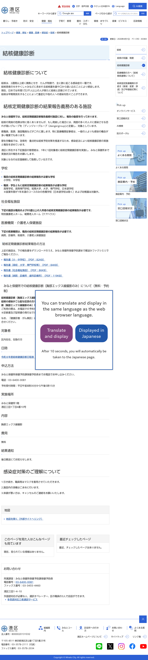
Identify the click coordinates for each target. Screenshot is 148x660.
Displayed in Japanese (91, 333)
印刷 (105, 39)
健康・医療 (34, 33)
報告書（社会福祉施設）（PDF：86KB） (26, 270)
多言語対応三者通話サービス (22, 599)
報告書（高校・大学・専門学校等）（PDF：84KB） (31, 265)
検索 (143, 13)
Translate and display (56, 333)
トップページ (7, 33)
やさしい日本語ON (102, 6)
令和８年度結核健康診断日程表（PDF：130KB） (27, 357)
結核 (52, 33)
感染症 (45, 33)
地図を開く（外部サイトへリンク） (24, 519)
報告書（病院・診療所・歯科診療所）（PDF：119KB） (33, 276)
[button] (64, 6)
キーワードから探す (60, 13)
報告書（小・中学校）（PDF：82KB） (24, 259)
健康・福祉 (21, 33)
